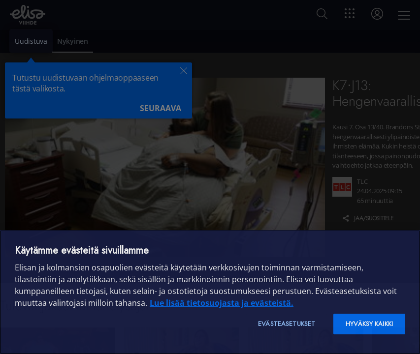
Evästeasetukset (286, 323)
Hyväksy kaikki (369, 323)
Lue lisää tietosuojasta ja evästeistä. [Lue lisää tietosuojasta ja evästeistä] (221, 302)
